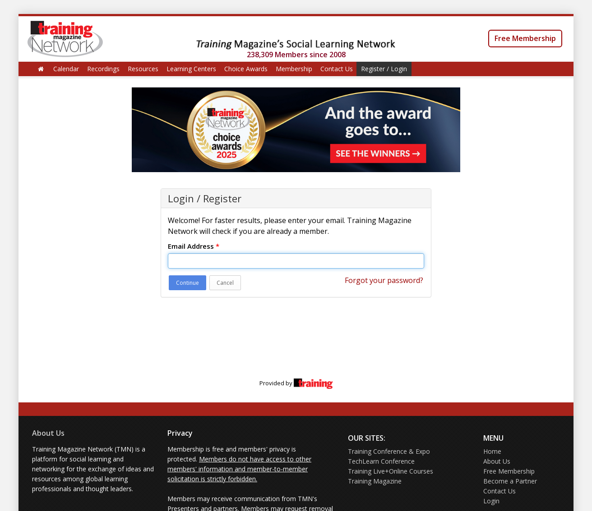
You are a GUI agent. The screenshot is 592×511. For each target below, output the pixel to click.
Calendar (66, 68)
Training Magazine (375, 481)
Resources (143, 68)
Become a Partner (510, 481)
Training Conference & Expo (389, 451)
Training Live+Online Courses (390, 471)
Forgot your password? (384, 280)
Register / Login (384, 68)
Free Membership (525, 38)
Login (491, 501)
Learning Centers (191, 68)
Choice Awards (246, 68)
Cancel (225, 283)
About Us (48, 433)
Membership (294, 68)
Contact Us (336, 68)
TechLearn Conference (381, 461)
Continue (187, 283)
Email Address (193, 246)
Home (492, 451)
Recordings (103, 68)
